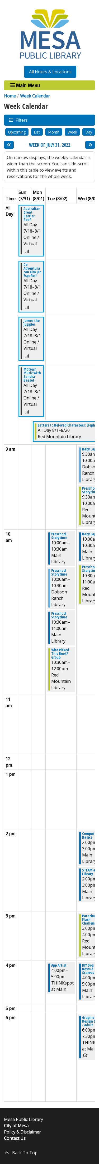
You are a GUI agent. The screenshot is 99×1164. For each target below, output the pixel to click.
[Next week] (90, 145)
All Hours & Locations (50, 72)
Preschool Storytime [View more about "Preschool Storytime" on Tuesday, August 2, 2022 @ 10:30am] (59, 615)
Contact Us (15, 1138)
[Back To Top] (49, 1152)
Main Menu (25, 85)
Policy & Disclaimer (22, 1132)
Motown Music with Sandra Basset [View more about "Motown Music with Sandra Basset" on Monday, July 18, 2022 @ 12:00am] (32, 374)
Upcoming (17, 132)
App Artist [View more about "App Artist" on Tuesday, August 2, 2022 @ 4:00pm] (59, 965)
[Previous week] (9, 145)
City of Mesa (16, 1126)
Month (53, 132)
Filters (21, 120)
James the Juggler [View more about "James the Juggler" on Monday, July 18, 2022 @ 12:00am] (31, 322)
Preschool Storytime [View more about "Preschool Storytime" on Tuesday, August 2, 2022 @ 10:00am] (59, 536)
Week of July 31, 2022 (49, 145)
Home (10, 96)
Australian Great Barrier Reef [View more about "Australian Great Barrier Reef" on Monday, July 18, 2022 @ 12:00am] (31, 214)
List (37, 132)
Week (72, 132)
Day (88, 132)
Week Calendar (35, 96)
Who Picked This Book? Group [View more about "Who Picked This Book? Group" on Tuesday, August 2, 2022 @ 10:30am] (60, 653)
